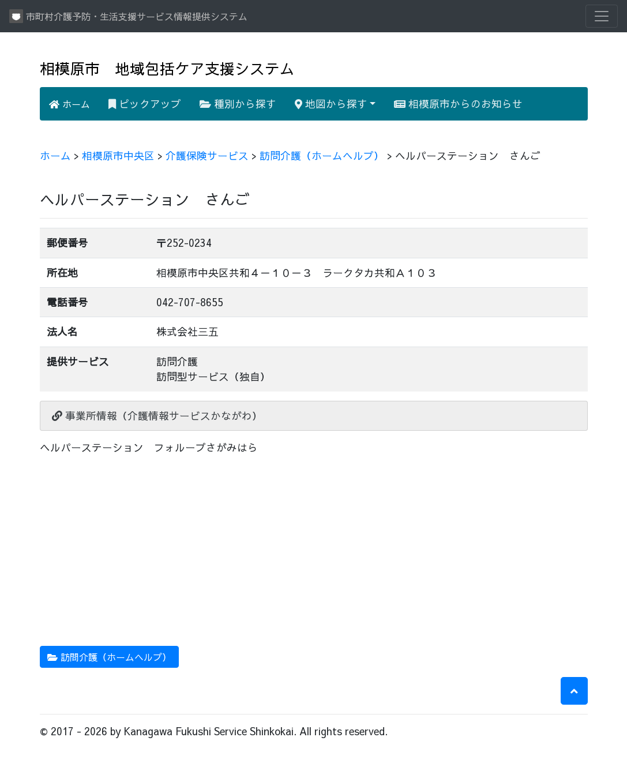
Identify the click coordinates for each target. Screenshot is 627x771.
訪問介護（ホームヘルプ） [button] (109, 656)
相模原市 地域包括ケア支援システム (167, 68)
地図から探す (331, 103)
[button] (574, 691)
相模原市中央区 (118, 155)
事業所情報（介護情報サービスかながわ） (157, 415)
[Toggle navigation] (601, 16)
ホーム (69, 103)
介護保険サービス (207, 155)
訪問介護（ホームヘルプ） (322, 155)
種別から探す (238, 103)
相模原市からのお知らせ (458, 103)
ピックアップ (144, 103)
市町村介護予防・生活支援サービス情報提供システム (128, 16)
